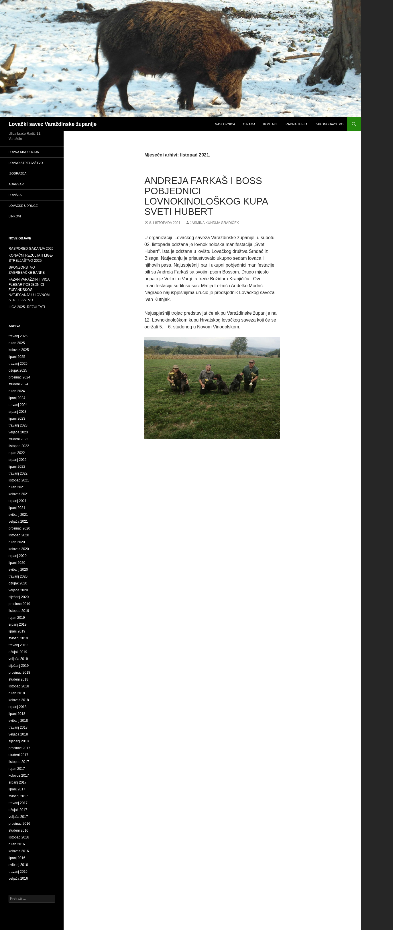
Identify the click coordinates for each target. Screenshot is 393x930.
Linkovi (15, 216)
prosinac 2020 (19, 528)
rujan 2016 (17, 844)
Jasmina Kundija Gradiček (214, 223)
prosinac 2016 (19, 824)
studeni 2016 (18, 830)
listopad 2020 (19, 535)
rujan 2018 (17, 693)
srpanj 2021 (18, 501)
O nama (249, 124)
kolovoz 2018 (19, 700)
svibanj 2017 (18, 796)
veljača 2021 (18, 521)
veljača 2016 (18, 879)
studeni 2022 (18, 439)
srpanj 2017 (18, 782)
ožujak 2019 (18, 652)
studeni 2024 (18, 384)
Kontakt (270, 124)
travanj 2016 (18, 872)
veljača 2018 (18, 734)
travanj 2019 (18, 645)
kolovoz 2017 (19, 776)
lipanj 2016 (17, 858)
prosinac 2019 (19, 604)
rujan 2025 (17, 343)
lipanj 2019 (17, 631)
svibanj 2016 (18, 865)
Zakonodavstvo (329, 124)
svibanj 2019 (18, 638)
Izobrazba (17, 173)
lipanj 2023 (17, 419)
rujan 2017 (17, 769)
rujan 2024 (17, 391)
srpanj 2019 (18, 624)
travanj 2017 (18, 803)
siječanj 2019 (19, 666)
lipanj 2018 (17, 714)
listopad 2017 (19, 762)
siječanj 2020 (19, 597)
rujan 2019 (17, 618)
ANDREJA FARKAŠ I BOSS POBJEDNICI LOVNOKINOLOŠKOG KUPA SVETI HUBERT (206, 196)
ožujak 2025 (18, 370)
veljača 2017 (18, 817)
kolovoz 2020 (19, 549)
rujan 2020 (17, 542)
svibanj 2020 (18, 570)
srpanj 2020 (18, 556)
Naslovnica (225, 124)
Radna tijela (297, 124)
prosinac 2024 (19, 377)
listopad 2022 (19, 446)
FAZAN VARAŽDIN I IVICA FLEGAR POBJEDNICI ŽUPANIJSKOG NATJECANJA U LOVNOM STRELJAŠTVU (29, 289)
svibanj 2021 (18, 515)
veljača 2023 (18, 432)
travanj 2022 (18, 473)
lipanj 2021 (17, 508)
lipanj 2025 (17, 357)
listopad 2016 (19, 837)
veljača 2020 (18, 590)
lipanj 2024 (17, 398)
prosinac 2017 (19, 748)
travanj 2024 (18, 405)
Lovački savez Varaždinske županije (53, 124)
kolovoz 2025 (19, 350)
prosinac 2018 (19, 673)
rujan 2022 (17, 453)
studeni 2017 (18, 755)
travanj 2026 (18, 336)
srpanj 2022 (18, 460)
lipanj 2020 (17, 563)
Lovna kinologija (24, 152)
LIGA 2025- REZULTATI (27, 307)
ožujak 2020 (18, 583)
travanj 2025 (18, 364)
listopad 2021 (19, 480)
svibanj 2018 (18, 721)
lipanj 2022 (17, 467)
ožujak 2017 (18, 810)
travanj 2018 (18, 727)
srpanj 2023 (18, 412)
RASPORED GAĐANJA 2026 (31, 249)
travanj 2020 (18, 576)
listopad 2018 (19, 686)
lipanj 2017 (17, 789)
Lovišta (15, 195)
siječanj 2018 (19, 741)
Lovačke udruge (23, 205)
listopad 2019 (19, 611)
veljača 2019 (18, 659)
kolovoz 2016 (19, 851)
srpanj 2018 (18, 707)
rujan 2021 (17, 487)
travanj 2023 (18, 425)
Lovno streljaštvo (26, 162)
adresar (16, 184)
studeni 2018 (18, 679)
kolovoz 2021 (19, 494)
